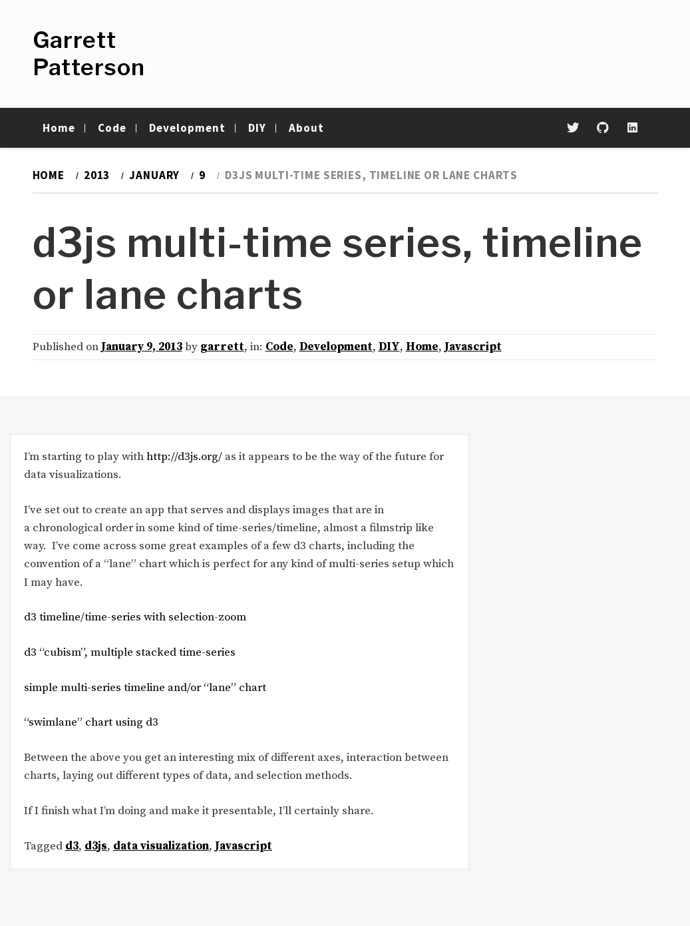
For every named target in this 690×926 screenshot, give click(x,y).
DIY (257, 127)
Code (112, 127)
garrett (222, 347)
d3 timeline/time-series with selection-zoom (135, 617)
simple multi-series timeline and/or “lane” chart (145, 687)
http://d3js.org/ (184, 456)
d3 (72, 846)
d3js (96, 846)
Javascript (473, 347)
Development (187, 127)
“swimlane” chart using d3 (91, 722)
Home (59, 127)
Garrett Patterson (89, 53)
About (306, 127)
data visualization (161, 846)
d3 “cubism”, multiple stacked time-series (130, 652)
